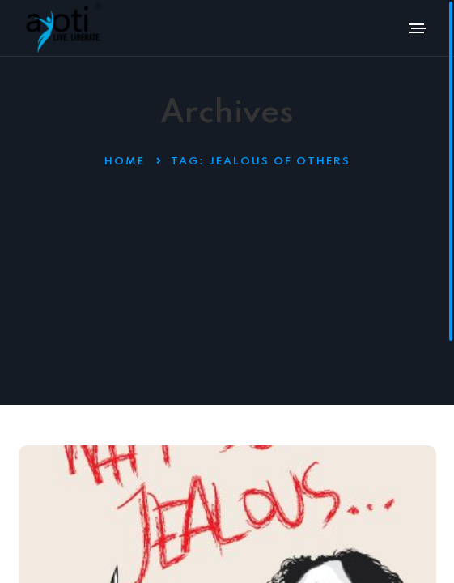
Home (124, 161)
